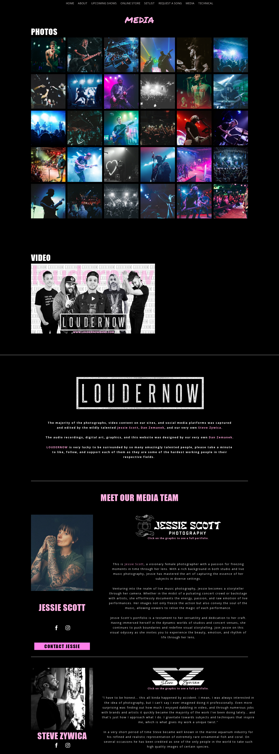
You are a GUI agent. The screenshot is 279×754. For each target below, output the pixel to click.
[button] (62, 646)
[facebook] (56, 628)
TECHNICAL (205, 3)
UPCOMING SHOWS (104, 3)
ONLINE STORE (130, 3)
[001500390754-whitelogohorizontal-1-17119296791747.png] (178, 526)
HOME (70, 3)
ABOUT (82, 3)
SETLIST (149, 3)
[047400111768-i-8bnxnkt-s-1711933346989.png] (178, 677)
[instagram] (68, 628)
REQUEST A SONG (170, 3)
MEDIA (190, 3)
